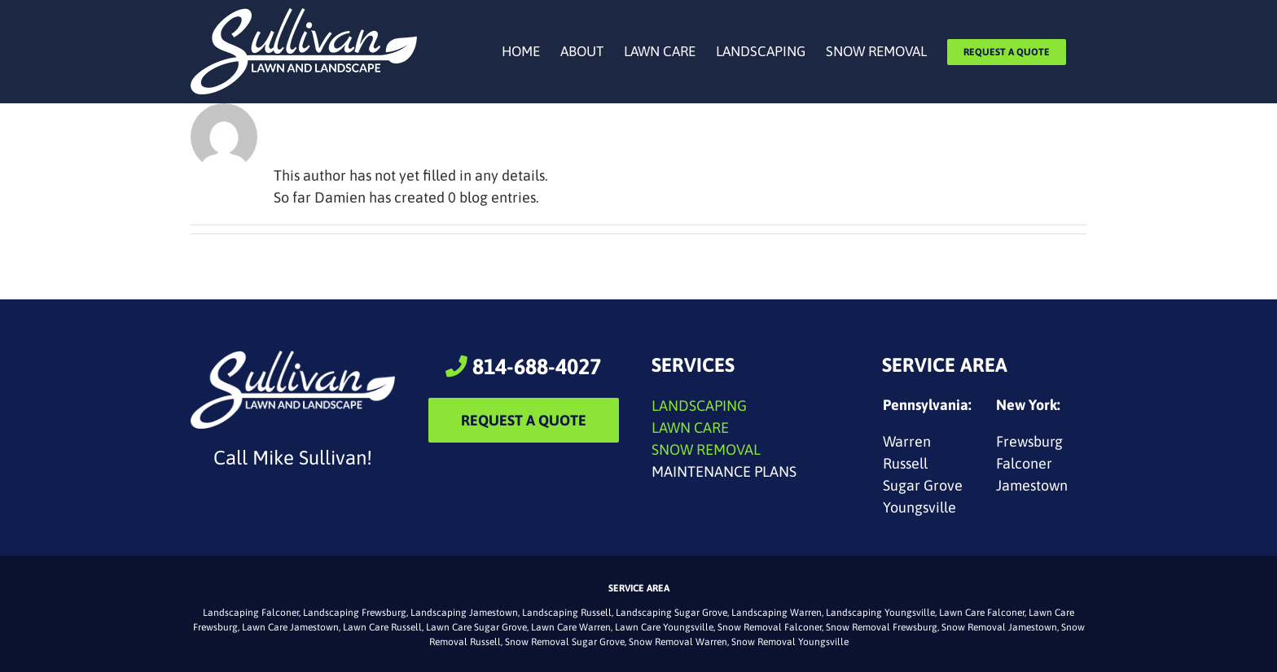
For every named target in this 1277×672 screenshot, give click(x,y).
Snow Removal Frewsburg (881, 627)
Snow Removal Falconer (769, 627)
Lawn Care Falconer (982, 612)
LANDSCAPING (699, 405)
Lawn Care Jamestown (290, 627)
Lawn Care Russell (382, 627)
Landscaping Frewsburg (354, 612)
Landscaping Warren (776, 612)
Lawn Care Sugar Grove (476, 627)
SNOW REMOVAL (706, 449)
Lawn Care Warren (571, 627)
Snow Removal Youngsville (790, 642)
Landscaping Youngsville (880, 612)
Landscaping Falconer (251, 612)
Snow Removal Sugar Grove (565, 642)
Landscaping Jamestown (464, 612)
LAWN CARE (690, 427)
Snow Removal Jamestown (999, 627)
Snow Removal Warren (678, 642)
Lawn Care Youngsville (664, 627)
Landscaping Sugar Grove (671, 612)
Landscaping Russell (567, 612)
